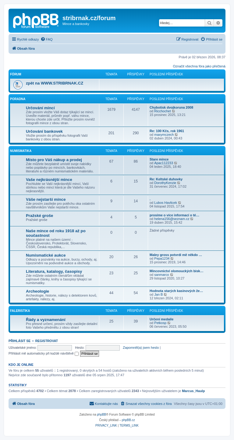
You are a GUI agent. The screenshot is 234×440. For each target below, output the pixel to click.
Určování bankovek (44, 131)
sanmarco (161, 274)
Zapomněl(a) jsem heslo (141, 347)
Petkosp (160, 323)
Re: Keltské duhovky (166, 179)
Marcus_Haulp (193, 391)
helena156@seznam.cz (171, 219)
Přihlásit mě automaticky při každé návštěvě (44, 353)
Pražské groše (39, 215)
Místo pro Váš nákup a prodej (54, 159)
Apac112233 (163, 163)
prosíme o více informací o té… (174, 215)
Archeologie (37, 291)
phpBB (101, 414)
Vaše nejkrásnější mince (49, 179)
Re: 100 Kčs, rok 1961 (167, 131)
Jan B (158, 294)
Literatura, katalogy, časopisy (54, 271)
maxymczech (164, 134)
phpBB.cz (128, 420)
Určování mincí (40, 108)
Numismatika (20, 151)
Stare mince (159, 159)
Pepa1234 (161, 258)
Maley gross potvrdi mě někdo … (176, 255)
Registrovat (46, 341)
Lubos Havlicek (165, 202)
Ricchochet (162, 111)
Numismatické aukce (46, 255)
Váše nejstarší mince (46, 199)
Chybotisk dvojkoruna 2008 (171, 107)
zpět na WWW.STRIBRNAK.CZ (54, 83)
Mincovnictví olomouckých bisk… (177, 271)
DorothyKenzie (165, 183)
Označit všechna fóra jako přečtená (199, 66)
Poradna (18, 99)
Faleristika (20, 310)
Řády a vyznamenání (46, 319)
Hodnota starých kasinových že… (176, 291)
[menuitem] (47, 39)
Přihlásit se (19, 341)
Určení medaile (161, 319)
